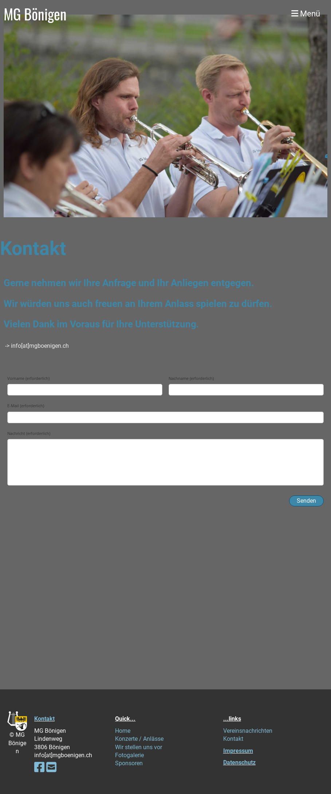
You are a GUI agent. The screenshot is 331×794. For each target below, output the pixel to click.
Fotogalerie (129, 755)
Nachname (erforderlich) (191, 378)
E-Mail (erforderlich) (25, 405)
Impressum (238, 750)
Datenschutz (239, 762)
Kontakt (44, 718)
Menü (305, 13)
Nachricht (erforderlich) (28, 433)
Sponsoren (129, 763)
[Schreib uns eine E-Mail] (51, 767)
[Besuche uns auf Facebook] (39, 767)
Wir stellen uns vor (138, 747)
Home (122, 730)
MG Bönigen (35, 14)
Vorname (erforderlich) (28, 378)
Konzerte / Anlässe (139, 738)
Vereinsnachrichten (247, 730)
